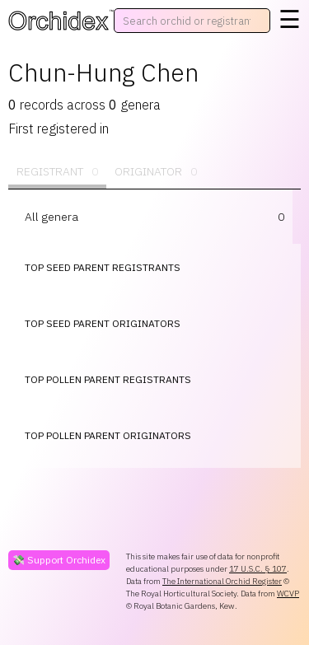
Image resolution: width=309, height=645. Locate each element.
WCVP (288, 593)
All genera (51, 216)
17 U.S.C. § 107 (258, 568)
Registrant (57, 171)
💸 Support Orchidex (58, 560)
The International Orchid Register (222, 581)
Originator (156, 171)
